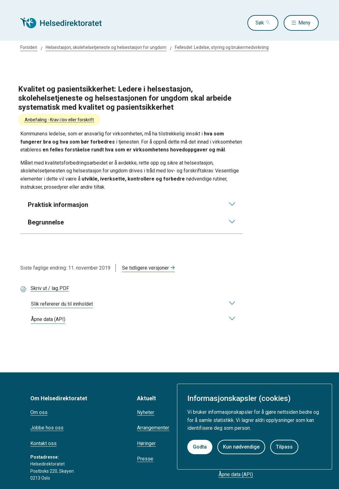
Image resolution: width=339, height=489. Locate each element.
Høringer (146, 443)
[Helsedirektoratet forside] (65, 23)
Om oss (39, 412)
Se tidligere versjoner (145, 268)
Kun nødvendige (241, 447)
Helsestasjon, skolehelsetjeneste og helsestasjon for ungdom (106, 47)
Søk (260, 23)
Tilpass (284, 447)
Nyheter (145, 412)
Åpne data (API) (236, 474)
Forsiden (28, 47)
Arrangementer (153, 428)
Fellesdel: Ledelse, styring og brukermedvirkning (222, 47)
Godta (200, 447)
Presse (145, 459)
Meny (304, 23)
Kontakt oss (43, 443)
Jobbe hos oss (46, 428)
